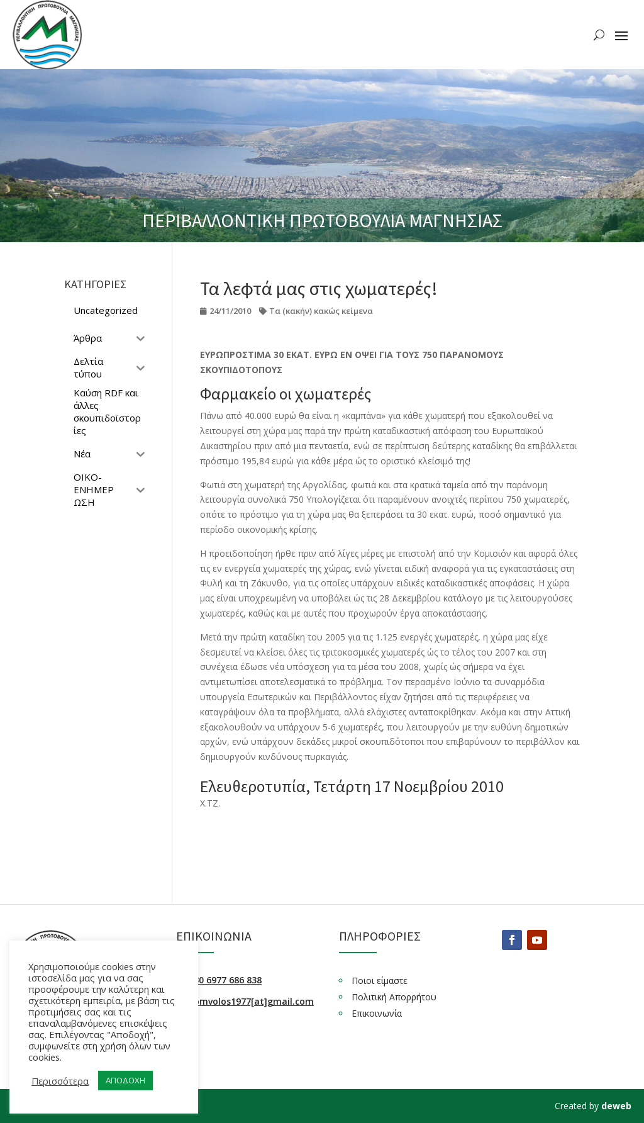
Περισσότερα (60, 1081)
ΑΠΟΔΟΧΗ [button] (125, 1080)
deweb (616, 1106)
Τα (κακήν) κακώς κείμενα (321, 310)
